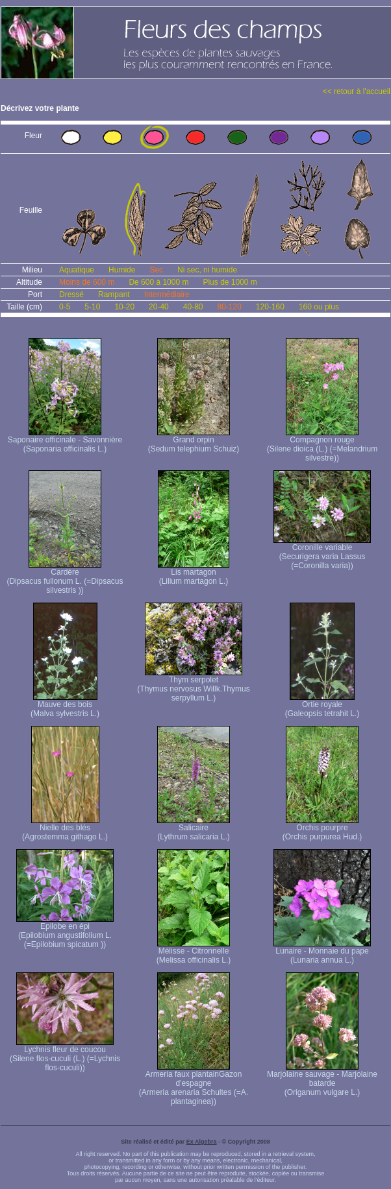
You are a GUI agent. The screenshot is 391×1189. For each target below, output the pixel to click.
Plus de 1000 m (230, 282)
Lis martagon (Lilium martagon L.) (193, 573)
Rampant (114, 294)
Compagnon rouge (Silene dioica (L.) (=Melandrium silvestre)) (322, 445)
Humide (121, 269)
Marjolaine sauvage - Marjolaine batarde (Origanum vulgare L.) (322, 1080)
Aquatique (76, 269)
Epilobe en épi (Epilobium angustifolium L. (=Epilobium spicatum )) (65, 932)
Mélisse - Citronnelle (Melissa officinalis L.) (194, 952)
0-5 (64, 306)
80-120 (229, 306)
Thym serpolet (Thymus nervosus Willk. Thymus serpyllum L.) (193, 685)
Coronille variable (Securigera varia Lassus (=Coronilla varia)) (322, 553)
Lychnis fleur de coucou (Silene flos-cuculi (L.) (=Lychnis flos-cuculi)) (65, 1055)
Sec (156, 269)
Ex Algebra (201, 1141)
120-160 (270, 306)
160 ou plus (319, 306)
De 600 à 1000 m (158, 282)
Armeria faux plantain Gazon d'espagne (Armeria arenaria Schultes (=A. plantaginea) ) (193, 1084)
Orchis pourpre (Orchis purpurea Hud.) (322, 828)
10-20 (124, 306)
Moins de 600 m (86, 282)
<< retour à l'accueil (356, 91)
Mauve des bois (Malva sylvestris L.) (65, 705)
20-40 (159, 306)
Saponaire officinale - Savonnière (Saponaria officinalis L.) (65, 440)
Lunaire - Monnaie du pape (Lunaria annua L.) (322, 952)
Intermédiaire (167, 294)
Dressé (71, 294)
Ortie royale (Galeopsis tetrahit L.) (322, 705)
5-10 (92, 306)
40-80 (193, 306)
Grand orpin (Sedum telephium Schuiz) (194, 440)
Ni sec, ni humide (207, 269)
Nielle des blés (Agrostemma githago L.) (65, 828)
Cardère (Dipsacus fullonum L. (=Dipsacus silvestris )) (64, 577)
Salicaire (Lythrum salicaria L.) (193, 828)
